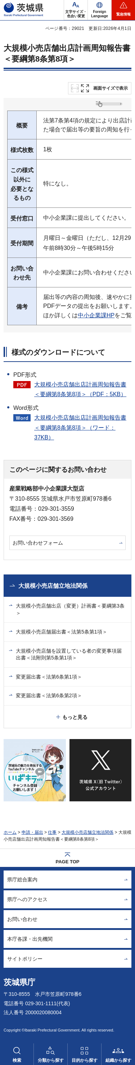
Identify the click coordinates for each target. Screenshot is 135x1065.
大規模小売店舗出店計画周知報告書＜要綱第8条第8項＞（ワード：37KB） (80, 427)
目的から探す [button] (85, 1060)
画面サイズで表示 (110, 88)
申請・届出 (32, 832)
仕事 (52, 832)
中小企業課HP (96, 315)
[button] (99, 10)
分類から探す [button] (51, 1060)
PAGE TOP (68, 861)
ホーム (10, 832)
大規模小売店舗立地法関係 (52, 586)
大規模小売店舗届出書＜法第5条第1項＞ (61, 632)
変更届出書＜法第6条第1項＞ (49, 677)
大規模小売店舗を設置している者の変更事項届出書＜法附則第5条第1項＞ (69, 654)
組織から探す (118, 1060)
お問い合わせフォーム (38, 543)
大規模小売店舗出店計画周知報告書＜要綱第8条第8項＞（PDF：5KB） (80, 389)
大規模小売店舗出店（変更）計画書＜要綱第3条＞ (70, 609)
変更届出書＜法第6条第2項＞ (49, 695)
